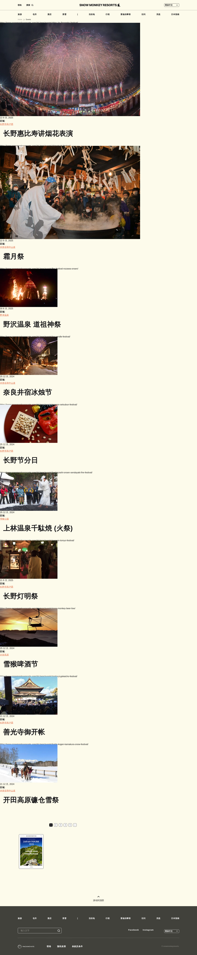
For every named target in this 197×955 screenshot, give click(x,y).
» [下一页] (74, 825)
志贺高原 (4, 655)
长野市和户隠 (6, 124)
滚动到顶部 (98, 899)
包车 (35, 14)
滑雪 (64, 14)
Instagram (148, 930)
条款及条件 (77, 946)
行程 (108, 14)
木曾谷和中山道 (7, 247)
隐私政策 (61, 946)
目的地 (92, 14)
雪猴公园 (4, 519)
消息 (158, 14)
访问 (143, 14)
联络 (20, 5)
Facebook (133, 930)
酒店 (49, 14)
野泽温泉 (4, 315)
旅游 (20, 14)
